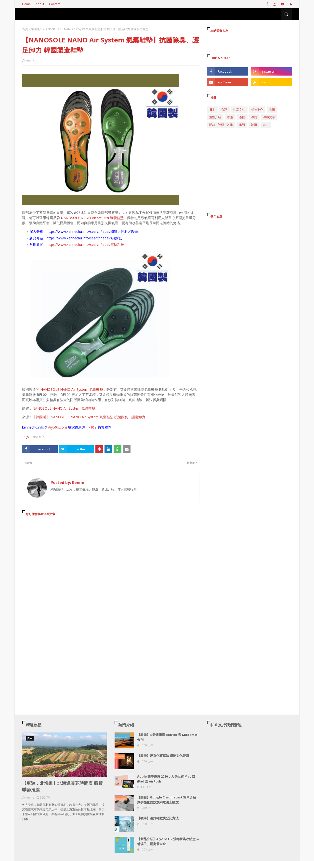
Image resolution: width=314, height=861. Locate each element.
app (266, 125)
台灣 (224, 109)
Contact (54, 4)
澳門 (242, 125)
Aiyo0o (53, 427)
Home (26, 4)
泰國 (242, 117)
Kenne (30, 61)
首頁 (25, 29)
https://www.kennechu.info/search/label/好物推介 (85, 238)
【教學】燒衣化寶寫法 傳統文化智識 (163, 755)
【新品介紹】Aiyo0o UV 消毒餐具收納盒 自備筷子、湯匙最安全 (168, 841)
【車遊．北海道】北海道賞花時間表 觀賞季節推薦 (62, 786)
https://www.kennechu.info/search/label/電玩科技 (85, 244)
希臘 (272, 109)
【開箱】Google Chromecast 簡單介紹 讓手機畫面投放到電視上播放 (166, 799)
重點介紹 (215, 117)
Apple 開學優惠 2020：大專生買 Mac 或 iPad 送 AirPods (166, 778)
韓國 (254, 125)
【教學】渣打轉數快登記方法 (158, 818)
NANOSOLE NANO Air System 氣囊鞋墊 (92, 217)
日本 (212, 109)
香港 (230, 117)
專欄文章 (269, 117)
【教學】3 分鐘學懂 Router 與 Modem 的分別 (167, 737)
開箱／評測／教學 (221, 125)
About (40, 4)
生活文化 (239, 109)
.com (63, 427)
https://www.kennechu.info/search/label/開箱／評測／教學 (92, 231)
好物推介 (36, 29)
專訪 (254, 117)
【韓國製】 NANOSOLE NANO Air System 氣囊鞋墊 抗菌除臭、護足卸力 (88, 417)
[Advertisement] (110, 564)
